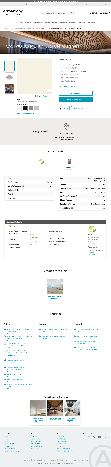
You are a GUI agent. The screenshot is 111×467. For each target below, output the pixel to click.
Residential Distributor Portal (66, 451)
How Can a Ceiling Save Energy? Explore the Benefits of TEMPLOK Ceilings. (55, 1)
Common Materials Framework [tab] (18, 231)
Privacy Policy (63, 460)
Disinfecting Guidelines (14, 374)
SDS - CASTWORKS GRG (15, 379)
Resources (91, 22)
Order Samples (61, 444)
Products (19, 22)
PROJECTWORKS (62, 441)
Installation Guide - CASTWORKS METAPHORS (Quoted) (17, 368)
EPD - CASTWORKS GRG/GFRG (86, 336)
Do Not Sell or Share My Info (79, 460)
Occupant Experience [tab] (55, 231)
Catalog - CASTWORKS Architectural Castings (54, 337)
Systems (28, 22)
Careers (7, 441)
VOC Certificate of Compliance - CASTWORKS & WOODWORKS (87, 348)
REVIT (63, 108)
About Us (7, 437)
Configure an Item (46, 96)
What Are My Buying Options (13, 451)
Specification (78, 108)
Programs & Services (67, 22)
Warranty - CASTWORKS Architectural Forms (19, 385)
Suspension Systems (37, 441)
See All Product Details (68, 86)
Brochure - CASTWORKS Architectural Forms (54, 330)
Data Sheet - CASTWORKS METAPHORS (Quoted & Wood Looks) (20, 337)
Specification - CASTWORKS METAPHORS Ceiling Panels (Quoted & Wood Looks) (20, 353)
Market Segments (51, 22)
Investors (7, 439)
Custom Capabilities (37, 446)
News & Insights (10, 444)
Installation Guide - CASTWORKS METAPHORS (17, 361)
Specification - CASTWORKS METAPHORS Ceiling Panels (16, 345)
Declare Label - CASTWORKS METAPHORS (86, 342)
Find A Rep (60, 437)
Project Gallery (61, 446)
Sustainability (9, 446)
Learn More (91, 243)
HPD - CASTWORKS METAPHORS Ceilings (87, 330)
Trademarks (26, 460)
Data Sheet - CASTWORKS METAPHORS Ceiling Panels (20, 330)
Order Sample (75, 93)
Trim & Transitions (36, 444)
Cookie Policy (52, 460)
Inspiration (81, 22)
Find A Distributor (62, 439)
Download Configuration (75, 100)
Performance (38, 22)
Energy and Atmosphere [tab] (56, 238)
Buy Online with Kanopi (64, 449)
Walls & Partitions (36, 439)
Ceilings (33, 437)
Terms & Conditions (39, 460)
